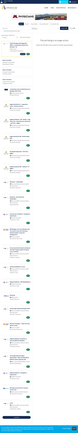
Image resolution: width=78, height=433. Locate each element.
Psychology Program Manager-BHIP (20, 308)
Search (21, 24)
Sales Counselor (7, 60)
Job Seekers (64, 2)
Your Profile (61, 8)
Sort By (4, 37)
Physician (12, 295)
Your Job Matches (43, 24)
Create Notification (25, 37)
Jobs (52, 8)
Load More (16, 417)
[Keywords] (16, 28)
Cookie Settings (66, 428)
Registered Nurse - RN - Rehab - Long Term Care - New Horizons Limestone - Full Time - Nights (20, 121)
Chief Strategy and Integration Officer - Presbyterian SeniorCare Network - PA (19, 45)
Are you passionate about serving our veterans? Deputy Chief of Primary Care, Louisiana (20, 249)
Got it (74, 428)
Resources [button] (72, 8)
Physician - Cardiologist (16, 182)
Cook (11, 403)
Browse (27, 24)
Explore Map (34, 24)
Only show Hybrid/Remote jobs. (12, 31)
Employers (72, 2)
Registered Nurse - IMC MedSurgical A (20, 282)
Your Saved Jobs (54, 24)
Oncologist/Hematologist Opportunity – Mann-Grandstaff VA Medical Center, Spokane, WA (19, 357)
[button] (72, 28)
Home (46, 8)
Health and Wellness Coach (17, 266)
